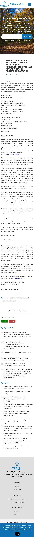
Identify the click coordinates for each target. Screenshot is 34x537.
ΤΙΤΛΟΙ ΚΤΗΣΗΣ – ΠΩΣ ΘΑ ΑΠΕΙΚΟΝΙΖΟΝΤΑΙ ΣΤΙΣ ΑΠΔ (17, 353)
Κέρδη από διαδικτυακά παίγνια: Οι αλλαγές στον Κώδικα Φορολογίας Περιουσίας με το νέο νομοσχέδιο (17, 414)
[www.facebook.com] (13, 310)
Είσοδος (17, 511)
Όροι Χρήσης (23, 522)
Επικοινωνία (17, 489)
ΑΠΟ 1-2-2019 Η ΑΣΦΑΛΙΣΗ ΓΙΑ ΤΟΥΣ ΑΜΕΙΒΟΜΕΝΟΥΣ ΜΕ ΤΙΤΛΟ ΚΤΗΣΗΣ (15, 365)
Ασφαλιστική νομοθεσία (21, 25)
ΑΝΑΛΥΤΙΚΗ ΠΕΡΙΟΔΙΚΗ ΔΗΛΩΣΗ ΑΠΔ (19, 298)
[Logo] (17, 467)
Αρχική (9, 21)
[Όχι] (32, 531)
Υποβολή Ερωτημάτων (17, 502)
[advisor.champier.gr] (25, 310)
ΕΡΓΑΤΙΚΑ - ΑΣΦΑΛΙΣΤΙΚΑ (23, 23)
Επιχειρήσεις (17, 42)
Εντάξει (17, 534)
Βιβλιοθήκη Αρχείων (19, 21)
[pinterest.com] (17, 310)
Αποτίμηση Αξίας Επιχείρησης (17, 499)
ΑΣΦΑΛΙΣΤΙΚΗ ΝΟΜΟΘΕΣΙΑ (8, 301)
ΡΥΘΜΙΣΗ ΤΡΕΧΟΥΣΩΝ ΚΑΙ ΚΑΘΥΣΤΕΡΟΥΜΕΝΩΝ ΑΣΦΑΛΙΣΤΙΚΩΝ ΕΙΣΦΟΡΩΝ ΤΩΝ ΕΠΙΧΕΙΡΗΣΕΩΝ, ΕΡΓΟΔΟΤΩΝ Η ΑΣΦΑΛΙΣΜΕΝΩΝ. (18, 345)
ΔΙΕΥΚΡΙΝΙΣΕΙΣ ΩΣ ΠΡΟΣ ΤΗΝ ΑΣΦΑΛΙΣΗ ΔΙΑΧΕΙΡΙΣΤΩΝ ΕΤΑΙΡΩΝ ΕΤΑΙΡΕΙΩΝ (16, 359)
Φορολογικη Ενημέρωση (23, 40)
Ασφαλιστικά (8, 25)
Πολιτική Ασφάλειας (12, 522)
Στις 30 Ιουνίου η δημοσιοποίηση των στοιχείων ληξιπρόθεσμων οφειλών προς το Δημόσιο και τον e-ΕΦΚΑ (17, 441)
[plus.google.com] (21, 310)
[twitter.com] (9, 310)
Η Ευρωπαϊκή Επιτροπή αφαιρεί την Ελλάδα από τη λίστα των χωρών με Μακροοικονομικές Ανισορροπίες (18, 406)
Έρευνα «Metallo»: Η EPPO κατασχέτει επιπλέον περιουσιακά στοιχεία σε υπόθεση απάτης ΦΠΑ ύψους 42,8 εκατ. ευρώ (18, 428)
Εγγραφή (17, 514)
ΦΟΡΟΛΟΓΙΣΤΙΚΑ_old (7, 23)
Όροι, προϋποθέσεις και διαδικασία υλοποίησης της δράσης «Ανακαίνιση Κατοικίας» (15, 399)
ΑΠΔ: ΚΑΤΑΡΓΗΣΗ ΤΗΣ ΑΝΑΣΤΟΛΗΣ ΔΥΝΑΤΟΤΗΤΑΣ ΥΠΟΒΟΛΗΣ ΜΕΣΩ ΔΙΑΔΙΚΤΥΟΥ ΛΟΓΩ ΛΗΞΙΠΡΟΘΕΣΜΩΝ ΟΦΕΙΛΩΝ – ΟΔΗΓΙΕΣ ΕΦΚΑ (18, 336)
